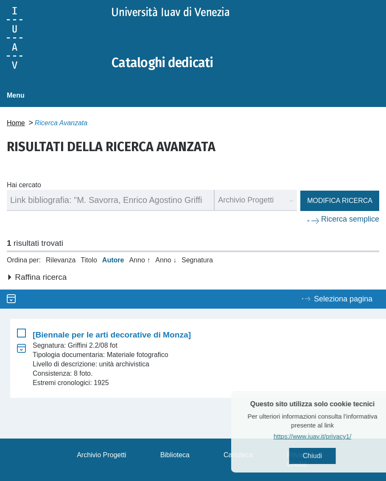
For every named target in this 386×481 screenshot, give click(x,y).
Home (16, 123)
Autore (113, 260)
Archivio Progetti (101, 454)
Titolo (89, 260)
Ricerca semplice (350, 219)
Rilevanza (61, 260)
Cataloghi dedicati (162, 62)
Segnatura (197, 260)
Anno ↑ (139, 260)
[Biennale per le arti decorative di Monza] (112, 334)
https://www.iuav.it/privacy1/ (325, 436)
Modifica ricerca (339, 200)
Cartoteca (238, 454)
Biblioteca (175, 454)
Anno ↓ (165, 260)
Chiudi (324, 455)
